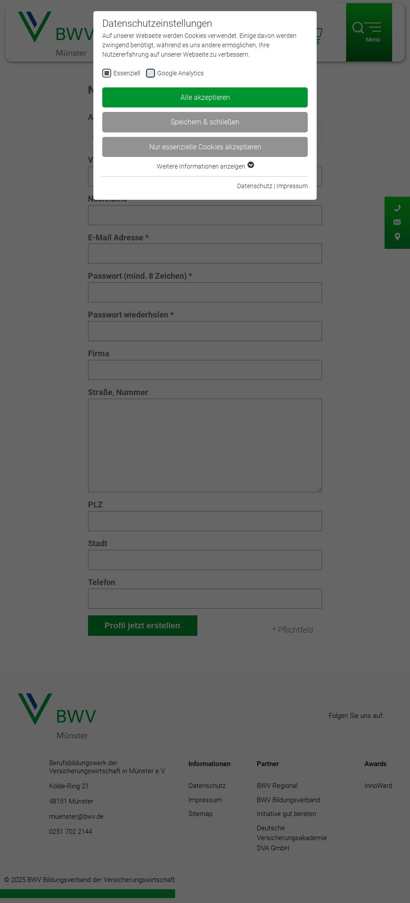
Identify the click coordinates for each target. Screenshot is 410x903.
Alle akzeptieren (205, 97)
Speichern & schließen (205, 122)
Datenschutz (254, 186)
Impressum (292, 186)
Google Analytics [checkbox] (180, 73)
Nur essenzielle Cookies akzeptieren (205, 147)
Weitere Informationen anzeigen (205, 166)
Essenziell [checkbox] (126, 73)
